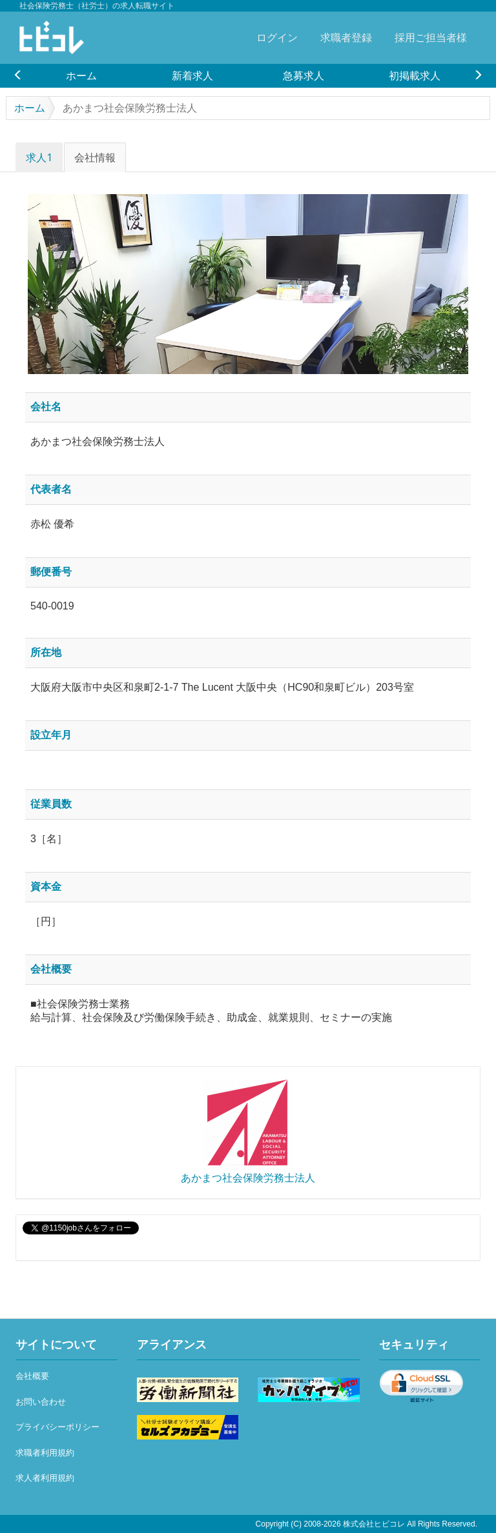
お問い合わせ (41, 1402)
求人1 (39, 157)
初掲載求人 (414, 75)
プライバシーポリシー (57, 1427)
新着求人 (192, 75)
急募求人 (303, 75)
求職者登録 (346, 37)
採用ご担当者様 (431, 37)
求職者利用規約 (45, 1453)
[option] (81, 75)
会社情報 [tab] (95, 157)
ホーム (81, 75)
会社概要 (32, 1376)
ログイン (277, 37)
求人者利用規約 (45, 1478)
